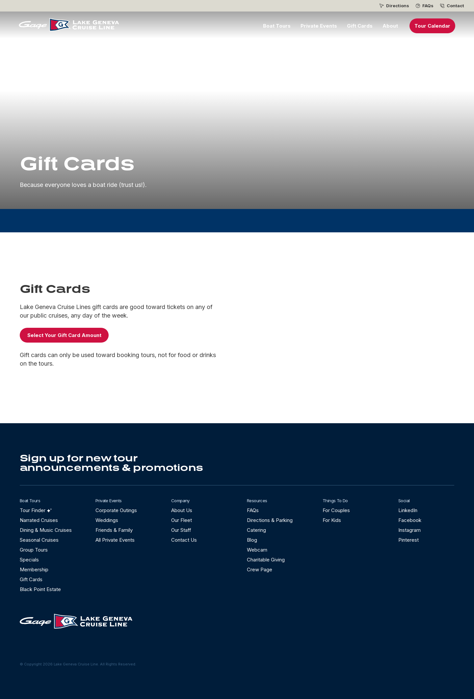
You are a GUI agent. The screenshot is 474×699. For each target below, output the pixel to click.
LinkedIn (407, 510)
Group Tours (34, 549)
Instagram (409, 530)
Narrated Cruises (39, 520)
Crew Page (259, 569)
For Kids (332, 520)
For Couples (336, 510)
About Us (181, 510)
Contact (455, 6)
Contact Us (184, 539)
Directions (397, 6)
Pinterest (408, 539)
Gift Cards (360, 26)
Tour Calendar (432, 26)
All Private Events (115, 539)
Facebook (409, 520)
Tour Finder (32, 510)
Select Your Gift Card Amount (64, 335)
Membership (34, 569)
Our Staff (181, 530)
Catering (256, 530)
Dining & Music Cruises (46, 530)
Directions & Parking (270, 520)
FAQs (428, 6)
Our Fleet (181, 520)
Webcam (257, 549)
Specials (29, 559)
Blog (252, 539)
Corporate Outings (116, 510)
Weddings (106, 520)
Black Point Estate (40, 589)
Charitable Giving (266, 559)
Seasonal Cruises (39, 539)
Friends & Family (114, 530)
